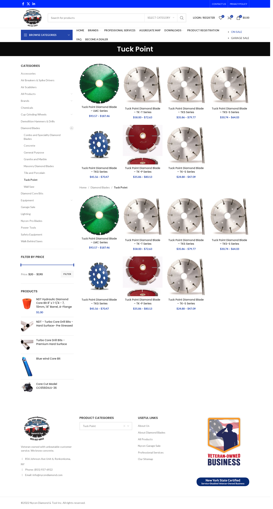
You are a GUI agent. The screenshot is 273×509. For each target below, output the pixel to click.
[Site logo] (32, 17)
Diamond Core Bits (32, 193)
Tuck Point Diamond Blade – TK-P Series (142, 170)
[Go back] (112, 49)
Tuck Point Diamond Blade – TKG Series (99, 170)
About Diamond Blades (151, 432)
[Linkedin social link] (33, 4)
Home (83, 187)
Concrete (29, 145)
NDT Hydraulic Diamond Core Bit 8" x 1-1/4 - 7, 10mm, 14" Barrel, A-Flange (54, 303)
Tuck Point (31, 179)
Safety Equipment (31, 234)
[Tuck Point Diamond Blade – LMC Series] (99, 84)
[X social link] (28, 4)
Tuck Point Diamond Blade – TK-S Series (186, 170)
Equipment (27, 200)
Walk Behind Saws (32, 241)
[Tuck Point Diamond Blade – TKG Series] (99, 145)
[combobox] (106, 426)
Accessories (28, 73)
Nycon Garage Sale (149, 445)
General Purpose (34, 152)
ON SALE (236, 31)
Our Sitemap (145, 459)
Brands (25, 100)
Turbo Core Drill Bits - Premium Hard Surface (51, 342)
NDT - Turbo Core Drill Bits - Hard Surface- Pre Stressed (54, 323)
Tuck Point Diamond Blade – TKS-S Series (229, 110)
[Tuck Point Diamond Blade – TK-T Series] (142, 84)
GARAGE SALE (240, 38)
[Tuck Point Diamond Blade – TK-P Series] (142, 145)
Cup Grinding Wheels (34, 114)
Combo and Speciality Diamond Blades (42, 136)
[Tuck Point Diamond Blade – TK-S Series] (186, 145)
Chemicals (27, 107)
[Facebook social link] (23, 4)
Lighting (26, 214)
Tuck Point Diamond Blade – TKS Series (186, 110)
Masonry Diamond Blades (39, 166)
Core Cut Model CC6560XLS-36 (46, 386)
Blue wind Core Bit (48, 359)
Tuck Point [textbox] (104, 426)
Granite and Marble (35, 159)
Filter (67, 274)
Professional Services (151, 452)
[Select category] (160, 18)
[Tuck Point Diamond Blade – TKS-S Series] (229, 84)
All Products (28, 93)
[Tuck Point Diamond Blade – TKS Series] (186, 84)
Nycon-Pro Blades (31, 220)
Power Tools (28, 227)
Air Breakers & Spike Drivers (37, 80)
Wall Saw (29, 186)
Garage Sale (28, 207)
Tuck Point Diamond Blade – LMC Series (99, 109)
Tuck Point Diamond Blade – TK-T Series (142, 110)
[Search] (117, 17)
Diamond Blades (30, 128)
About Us (143, 425)
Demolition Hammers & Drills (38, 121)
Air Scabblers (29, 87)
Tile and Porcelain (34, 172)
